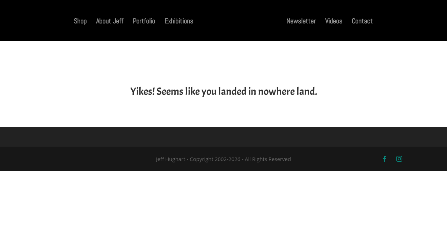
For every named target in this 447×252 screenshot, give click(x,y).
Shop (78, 22)
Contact (363, 22)
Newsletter (302, 22)
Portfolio (142, 22)
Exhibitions (177, 22)
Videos (335, 22)
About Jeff (108, 22)
